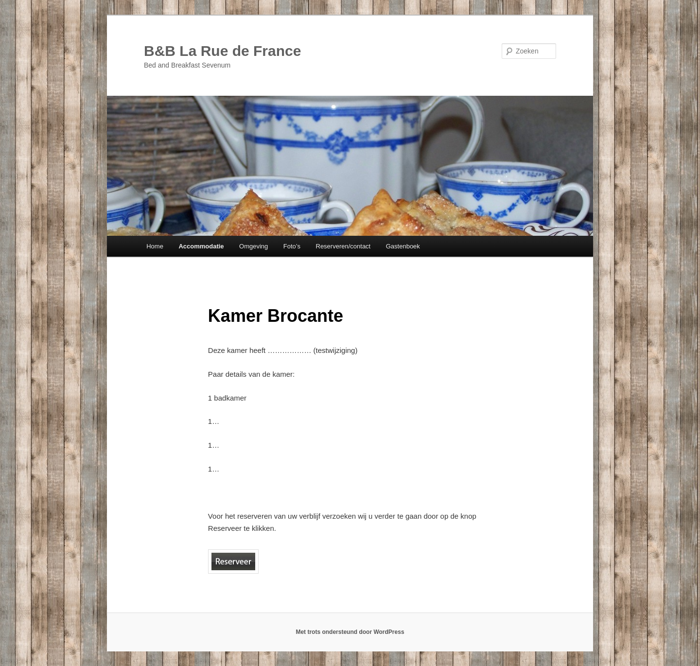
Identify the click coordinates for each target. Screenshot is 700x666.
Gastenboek (403, 246)
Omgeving (253, 246)
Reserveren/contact (343, 246)
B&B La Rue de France (222, 51)
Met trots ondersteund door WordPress (350, 632)
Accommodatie (201, 246)
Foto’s (291, 246)
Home (154, 246)
